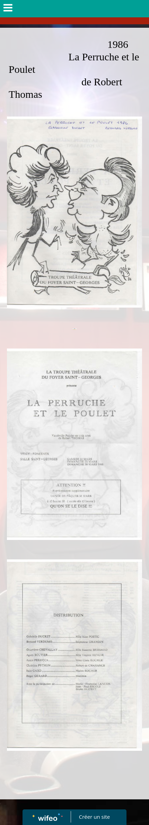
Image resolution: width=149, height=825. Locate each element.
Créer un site (94, 816)
